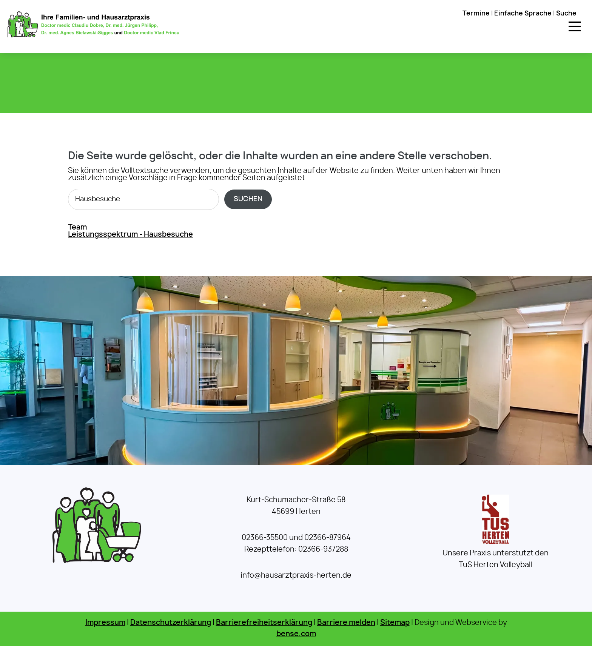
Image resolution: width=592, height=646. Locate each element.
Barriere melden (346, 622)
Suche (566, 13)
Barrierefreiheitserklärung (264, 622)
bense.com (296, 634)
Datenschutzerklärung (170, 622)
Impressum (105, 622)
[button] (575, 26)
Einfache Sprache (523, 13)
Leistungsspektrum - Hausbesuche (130, 234)
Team (77, 227)
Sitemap (395, 622)
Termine (476, 13)
